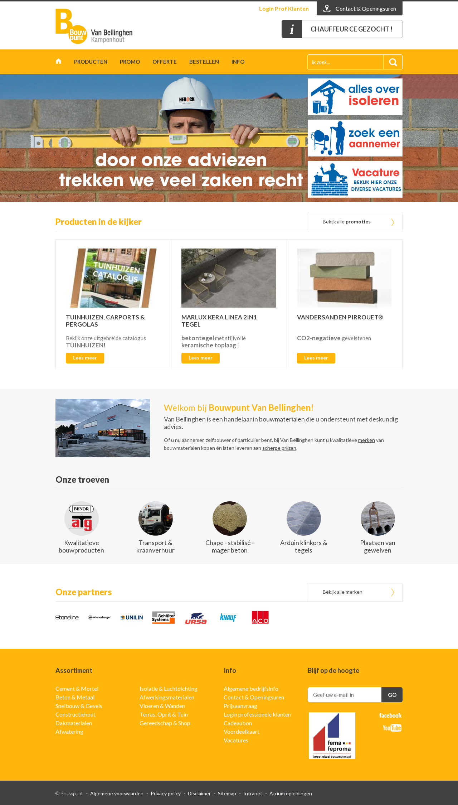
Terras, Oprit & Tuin (164, 714)
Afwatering (69, 731)
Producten (90, 61)
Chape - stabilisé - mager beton (229, 546)
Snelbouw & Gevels (78, 705)
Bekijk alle (347, 221)
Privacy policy (166, 793)
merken (366, 440)
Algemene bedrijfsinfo (251, 688)
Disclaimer (199, 793)
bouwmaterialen (282, 419)
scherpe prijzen (279, 448)
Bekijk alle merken (342, 592)
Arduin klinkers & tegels (303, 546)
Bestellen (204, 61)
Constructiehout (75, 714)
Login (284, 8)
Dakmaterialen (73, 722)
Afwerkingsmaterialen (167, 697)
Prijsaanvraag (240, 705)
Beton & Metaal (74, 697)
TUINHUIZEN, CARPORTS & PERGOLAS (105, 320)
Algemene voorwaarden (116, 793)
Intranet (252, 793)
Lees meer (85, 358)
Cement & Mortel (76, 688)
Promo (130, 61)
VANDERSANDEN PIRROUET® (340, 317)
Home (58, 62)
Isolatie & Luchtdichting (169, 688)
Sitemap (227, 793)
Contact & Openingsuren (254, 697)
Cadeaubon (238, 722)
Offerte (164, 61)
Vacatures (236, 740)
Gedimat (96, 26)
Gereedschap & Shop (165, 722)
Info (238, 61)
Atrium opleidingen (290, 793)
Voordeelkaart (241, 731)
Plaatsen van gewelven (377, 546)
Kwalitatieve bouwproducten (81, 546)
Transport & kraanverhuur (155, 546)
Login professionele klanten (257, 714)
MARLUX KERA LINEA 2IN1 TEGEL (219, 320)
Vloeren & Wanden (162, 705)
